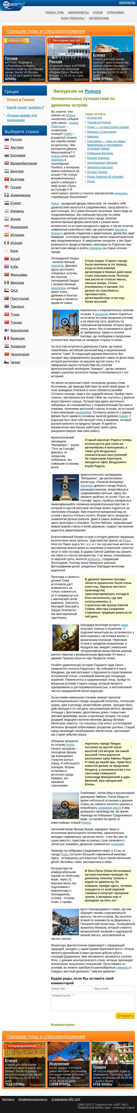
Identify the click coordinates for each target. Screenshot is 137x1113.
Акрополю (101, 314)
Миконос (93, 136)
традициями (83, 412)
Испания (17, 235)
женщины (121, 193)
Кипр (14, 251)
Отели (98, 12)
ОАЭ (14, 291)
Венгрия (17, 171)
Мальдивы (18, 275)
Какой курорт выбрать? (25, 107)
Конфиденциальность (32, 1099)
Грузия (15, 187)
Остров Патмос (97, 172)
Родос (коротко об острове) (105, 176)
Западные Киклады (100, 167)
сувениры (95, 248)
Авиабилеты (78, 12)
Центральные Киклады (102, 162)
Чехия (15, 362)
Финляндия (19, 330)
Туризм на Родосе (99, 122)
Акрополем (58, 288)
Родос (91, 181)
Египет (15, 203)
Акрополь (57, 159)
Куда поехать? (73, 18)
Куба (14, 267)
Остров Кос (94, 117)
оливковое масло (109, 807)
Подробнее (37, 1084)
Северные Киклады (100, 153)
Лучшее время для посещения (22, 117)
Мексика (17, 283)
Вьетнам (17, 179)
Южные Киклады (98, 158)
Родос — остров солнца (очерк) (108, 127)
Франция (17, 338)
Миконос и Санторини (101, 131)
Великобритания (23, 163)
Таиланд (17, 306)
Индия (15, 219)
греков (123, 416)
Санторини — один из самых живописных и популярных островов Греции (106, 145)
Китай (15, 259)
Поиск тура (55, 12)
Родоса (56, 156)
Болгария (18, 155)
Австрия (17, 147)
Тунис (15, 314)
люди (124, 625)
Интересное (99, 18)
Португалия (19, 299)
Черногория (19, 354)
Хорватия (18, 346)
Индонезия (19, 227)
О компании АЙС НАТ (66, 1099)
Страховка (115, 12)
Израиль (17, 211)
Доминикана (20, 195)
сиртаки (117, 844)
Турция (16, 322)
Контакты (127, 2)
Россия (16, 139)
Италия (16, 243)
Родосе (93, 91)
